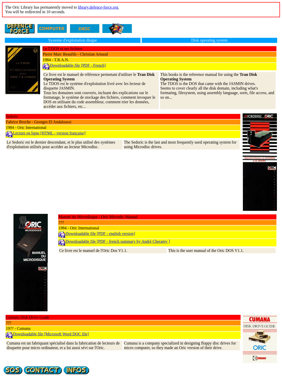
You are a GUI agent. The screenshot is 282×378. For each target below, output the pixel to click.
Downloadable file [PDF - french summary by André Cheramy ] (118, 241)
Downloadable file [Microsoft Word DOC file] (51, 334)
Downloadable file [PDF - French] (78, 65)
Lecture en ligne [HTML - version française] (49, 133)
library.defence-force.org (98, 7)
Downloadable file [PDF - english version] (100, 233)
